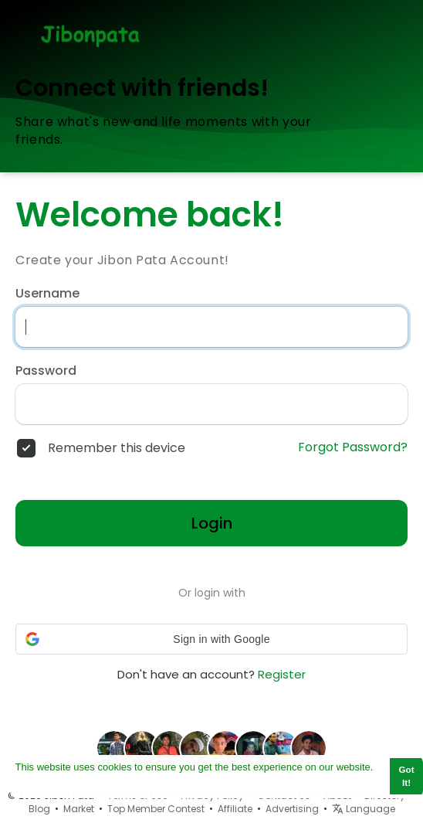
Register (282, 674)
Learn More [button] (42, 783)
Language (363, 808)
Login (211, 523)
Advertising (292, 808)
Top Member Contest (156, 808)
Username (47, 293)
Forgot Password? (353, 447)
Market (78, 808)
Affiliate (235, 808)
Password (45, 370)
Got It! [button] (407, 775)
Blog (39, 808)
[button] (211, 639)
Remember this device (116, 448)
